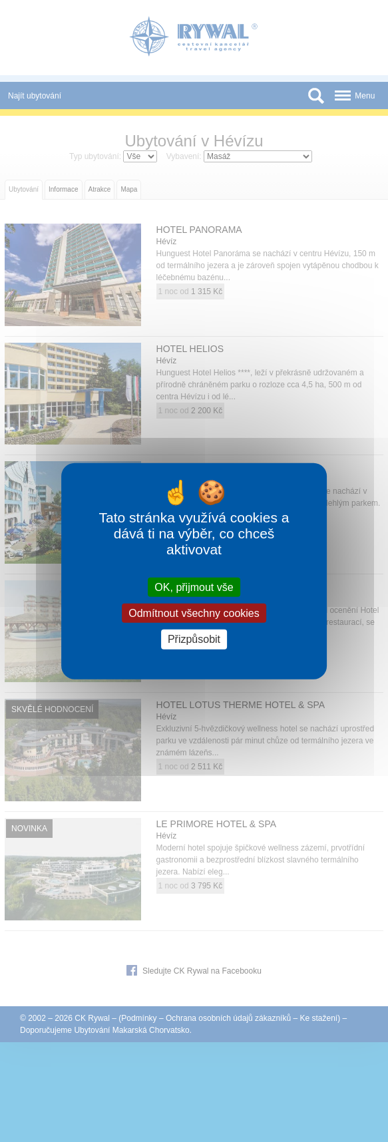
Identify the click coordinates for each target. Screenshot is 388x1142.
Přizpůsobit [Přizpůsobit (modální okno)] (194, 639)
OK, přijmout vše (193, 587)
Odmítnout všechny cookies (194, 613)
